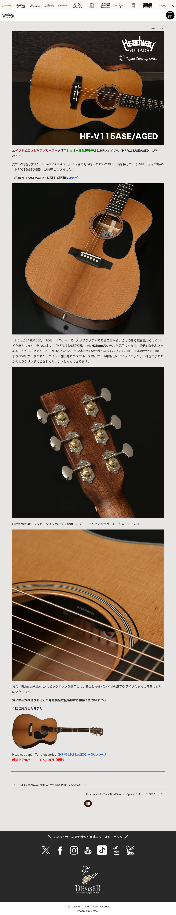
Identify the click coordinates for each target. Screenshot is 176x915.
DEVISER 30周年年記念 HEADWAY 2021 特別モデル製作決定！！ (50, 785)
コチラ (72, 177)
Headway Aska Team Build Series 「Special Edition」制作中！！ (124, 794)
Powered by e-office (88, 910)
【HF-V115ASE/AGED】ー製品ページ (81, 754)
